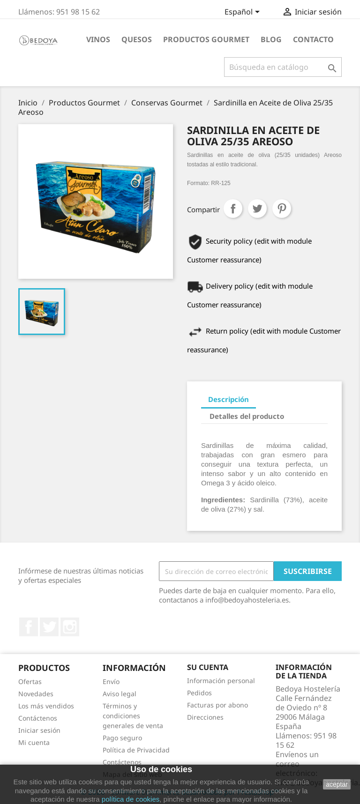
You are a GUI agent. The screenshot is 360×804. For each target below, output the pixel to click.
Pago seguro (122, 737)
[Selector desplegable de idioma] (244, 12)
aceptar (337, 784)
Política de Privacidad (136, 749)
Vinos (98, 39)
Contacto (313, 39)
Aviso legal (119, 693)
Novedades (35, 693)
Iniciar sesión (39, 730)
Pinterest (281, 208)
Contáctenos (37, 718)
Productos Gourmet (206, 39)
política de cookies (130, 799)
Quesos (136, 39)
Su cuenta (207, 667)
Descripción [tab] (228, 399)
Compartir (233, 208)
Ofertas (30, 681)
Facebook (28, 627)
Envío (111, 681)
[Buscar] (283, 67)
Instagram (69, 627)
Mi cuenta (34, 742)
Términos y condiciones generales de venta (133, 715)
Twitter (49, 627)
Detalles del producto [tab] (247, 416)
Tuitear (257, 208)
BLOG (271, 39)
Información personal (221, 680)
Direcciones (205, 717)
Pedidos (199, 692)
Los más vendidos (46, 705)
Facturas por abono (217, 704)
